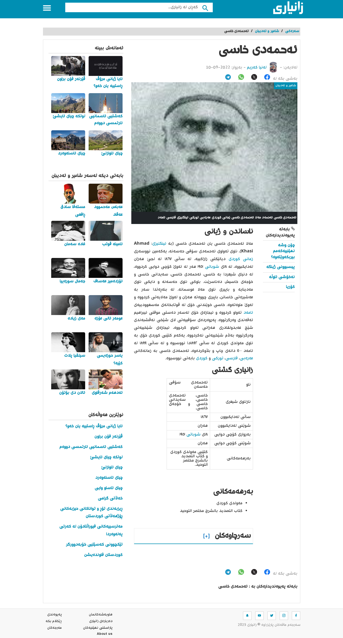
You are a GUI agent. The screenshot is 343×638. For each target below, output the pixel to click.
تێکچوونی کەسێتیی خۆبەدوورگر (94, 545)
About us (104, 634)
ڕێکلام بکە (54, 621)
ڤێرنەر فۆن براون (108, 437)
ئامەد (247, 313)
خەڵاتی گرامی (110, 498)
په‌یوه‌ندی (54, 614)
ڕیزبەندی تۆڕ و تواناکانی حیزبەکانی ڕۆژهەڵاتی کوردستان (91, 513)
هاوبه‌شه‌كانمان (100, 614)
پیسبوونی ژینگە (280, 267)
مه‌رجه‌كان (54, 628)
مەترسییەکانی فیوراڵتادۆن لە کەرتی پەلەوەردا (91, 530)
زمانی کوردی (241, 259)
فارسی (231, 358)
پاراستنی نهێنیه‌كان (97, 628)
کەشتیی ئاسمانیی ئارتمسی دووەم (91, 447)
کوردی (201, 358)
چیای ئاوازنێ (112, 467)
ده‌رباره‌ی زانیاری (100, 621)
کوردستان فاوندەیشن (103, 555)
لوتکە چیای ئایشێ (106, 457)
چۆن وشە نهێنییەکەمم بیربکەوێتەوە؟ (283, 251)
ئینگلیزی (159, 244)
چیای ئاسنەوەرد (109, 478)
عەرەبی (246, 358)
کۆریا (290, 287)
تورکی (217, 358)
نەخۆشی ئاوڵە (282, 277)
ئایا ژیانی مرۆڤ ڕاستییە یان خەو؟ (94, 426)
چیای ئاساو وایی (109, 488)
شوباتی (211, 267)
